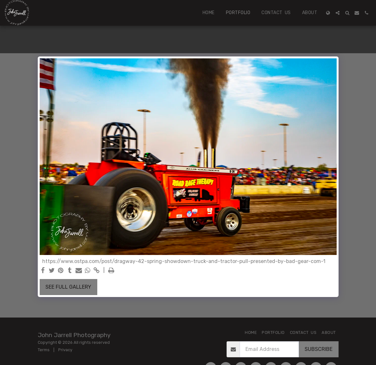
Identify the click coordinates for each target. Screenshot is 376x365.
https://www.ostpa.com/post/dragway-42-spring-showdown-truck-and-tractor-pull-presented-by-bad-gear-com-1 (183, 261)
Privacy (65, 349)
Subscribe (318, 349)
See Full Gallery (68, 287)
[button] (337, 13)
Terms (44, 349)
